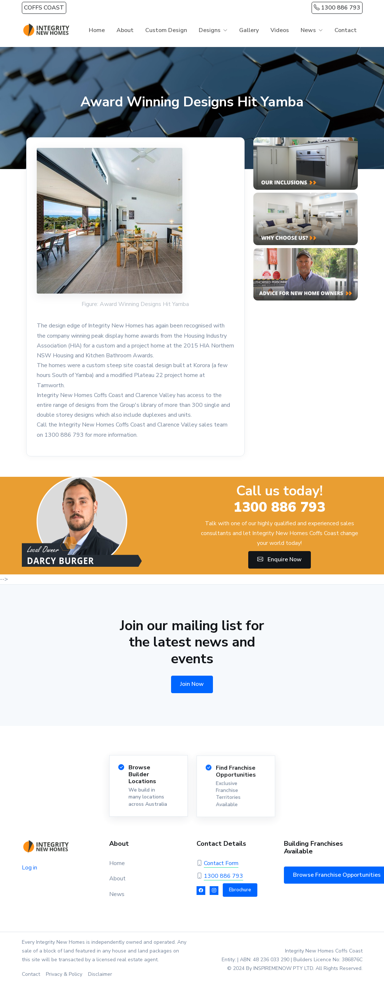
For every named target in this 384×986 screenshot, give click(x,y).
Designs (210, 30)
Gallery (249, 30)
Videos (279, 30)
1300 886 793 (337, 8)
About (125, 30)
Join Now (192, 684)
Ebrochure (240, 890)
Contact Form (221, 863)
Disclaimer (100, 974)
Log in (29, 868)
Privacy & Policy (64, 974)
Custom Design (166, 30)
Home (97, 30)
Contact (345, 30)
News (308, 30)
